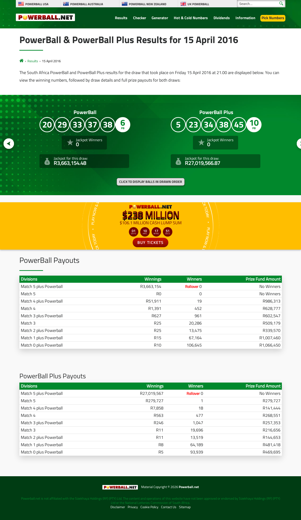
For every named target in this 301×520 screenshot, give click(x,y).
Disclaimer (117, 507)
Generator (160, 18)
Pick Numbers (273, 18)
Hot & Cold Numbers (191, 18)
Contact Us (168, 507)
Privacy (133, 507)
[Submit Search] (281, 3)
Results (121, 18)
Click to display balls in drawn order (150, 181)
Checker (139, 18)
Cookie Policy (149, 507)
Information (245, 18)
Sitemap (185, 507)
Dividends (222, 18)
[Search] (261, 3)
